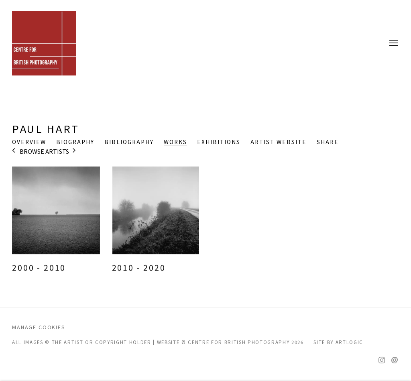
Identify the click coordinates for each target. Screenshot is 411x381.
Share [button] (328, 142)
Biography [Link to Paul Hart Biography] (75, 142)
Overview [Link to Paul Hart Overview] (29, 142)
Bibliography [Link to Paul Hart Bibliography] (129, 142)
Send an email (394, 360)
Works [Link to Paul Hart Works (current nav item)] (175, 142)
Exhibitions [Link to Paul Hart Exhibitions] (218, 142)
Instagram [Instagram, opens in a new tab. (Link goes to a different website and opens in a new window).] (381, 360)
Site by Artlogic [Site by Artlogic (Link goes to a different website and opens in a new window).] (338, 342)
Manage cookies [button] (38, 327)
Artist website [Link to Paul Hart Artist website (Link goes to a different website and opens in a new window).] (278, 142)
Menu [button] (393, 43)
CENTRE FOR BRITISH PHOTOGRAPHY (44, 43)
